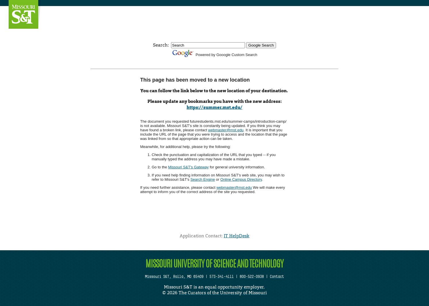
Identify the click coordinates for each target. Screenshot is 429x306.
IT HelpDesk (236, 236)
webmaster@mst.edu (226, 130)
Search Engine (202, 179)
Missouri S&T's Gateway (188, 167)
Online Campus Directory (241, 179)
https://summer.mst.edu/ (214, 107)
